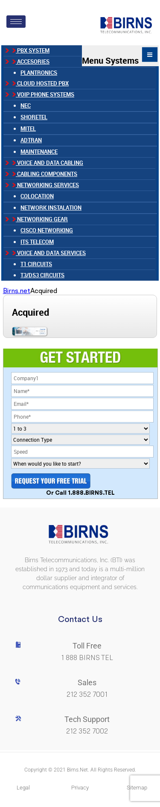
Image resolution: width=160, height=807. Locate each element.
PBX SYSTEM (30, 50)
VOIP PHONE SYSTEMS (43, 94)
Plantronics (38, 72)
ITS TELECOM (37, 242)
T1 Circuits (36, 264)
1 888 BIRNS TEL (87, 658)
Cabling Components (44, 174)
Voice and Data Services (49, 253)
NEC (25, 105)
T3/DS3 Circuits (42, 275)
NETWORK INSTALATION (50, 207)
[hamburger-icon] (16, 21)
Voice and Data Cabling (47, 163)
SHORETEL (33, 117)
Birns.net (16, 290)
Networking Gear (40, 219)
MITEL (28, 128)
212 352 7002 (87, 731)
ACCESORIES (30, 61)
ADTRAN (31, 140)
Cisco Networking (46, 230)
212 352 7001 (87, 694)
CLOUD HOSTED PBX (40, 83)
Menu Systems (120, 55)
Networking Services (45, 185)
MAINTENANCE (39, 152)
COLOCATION (37, 196)
